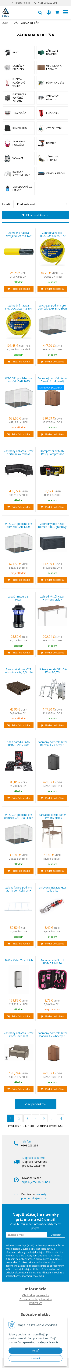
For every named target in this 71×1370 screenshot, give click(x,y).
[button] (40, 12)
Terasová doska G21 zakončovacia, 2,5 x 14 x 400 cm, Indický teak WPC (19, 672)
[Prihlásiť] (49, 12)
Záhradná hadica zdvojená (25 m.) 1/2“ (18, 234)
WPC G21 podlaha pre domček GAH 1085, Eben (18, 381)
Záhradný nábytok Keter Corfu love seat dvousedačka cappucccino (18, 1036)
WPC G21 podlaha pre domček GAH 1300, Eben (18, 526)
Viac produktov (35, 1104)
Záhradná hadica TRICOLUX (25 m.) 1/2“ (52, 234)
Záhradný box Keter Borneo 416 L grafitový (52, 525)
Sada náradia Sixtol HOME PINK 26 (52, 962)
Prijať (35, 1350)
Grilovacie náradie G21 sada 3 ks (52, 889)
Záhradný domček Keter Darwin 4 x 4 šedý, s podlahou (52, 745)
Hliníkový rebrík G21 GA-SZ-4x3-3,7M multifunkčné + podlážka (52, 672)
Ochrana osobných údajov (36, 1299)
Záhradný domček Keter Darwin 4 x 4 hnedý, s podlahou (52, 1036)
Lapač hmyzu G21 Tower (19, 598)
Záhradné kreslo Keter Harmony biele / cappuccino (52, 817)
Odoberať (56, 1234)
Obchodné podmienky (35, 1295)
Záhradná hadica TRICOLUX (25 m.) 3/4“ (19, 307)
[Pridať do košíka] (19, 289)
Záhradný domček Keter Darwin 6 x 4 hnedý (52, 380)
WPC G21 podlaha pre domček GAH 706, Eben (18, 816)
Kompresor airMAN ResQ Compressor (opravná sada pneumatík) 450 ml (52, 454)
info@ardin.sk (22, 2)
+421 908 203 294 (47, 2)
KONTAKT (35, 1303)
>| (60, 1118)
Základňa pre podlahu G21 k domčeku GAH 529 (18, 890)
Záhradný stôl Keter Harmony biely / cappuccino (52, 599)
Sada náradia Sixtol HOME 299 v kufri (18, 744)
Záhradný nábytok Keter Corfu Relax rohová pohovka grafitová (18, 454)
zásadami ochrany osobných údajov (25, 1252)
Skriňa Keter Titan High (19, 960)
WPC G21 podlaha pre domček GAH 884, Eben (52, 307)
